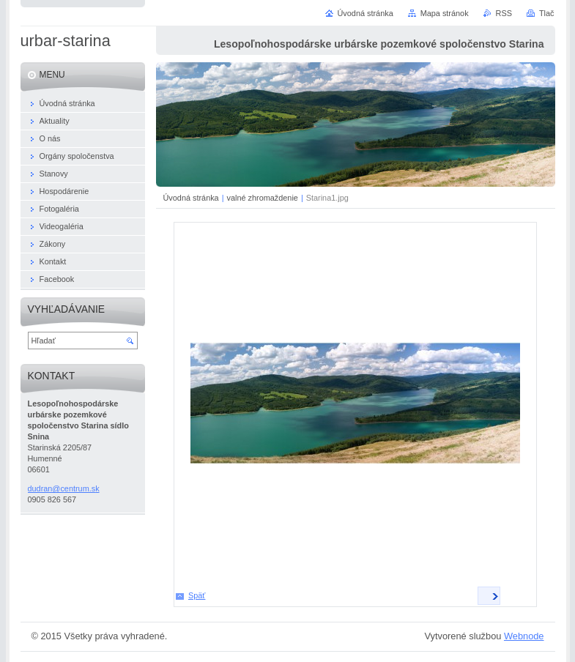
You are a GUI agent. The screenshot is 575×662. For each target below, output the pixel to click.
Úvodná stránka (191, 197)
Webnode (524, 636)
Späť (196, 595)
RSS (504, 13)
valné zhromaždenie (262, 197)
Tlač (546, 13)
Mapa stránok (444, 13)
